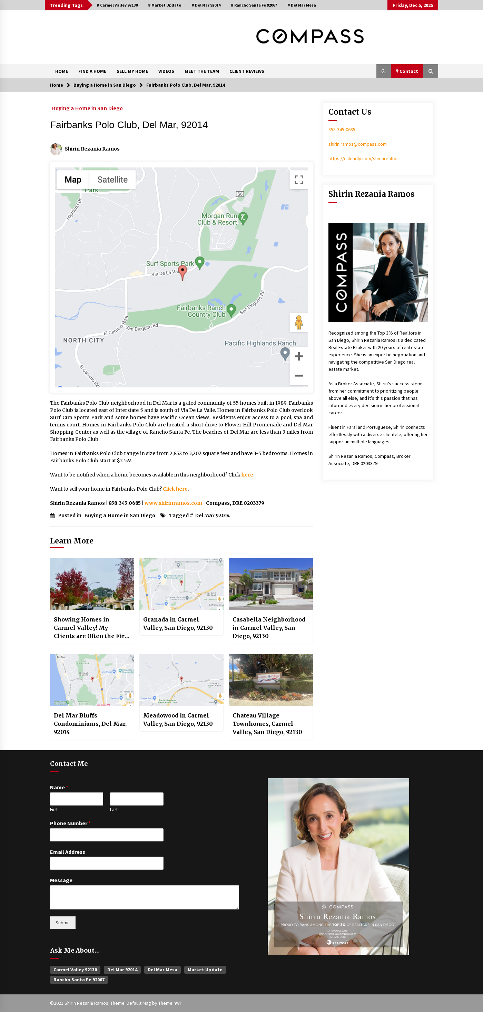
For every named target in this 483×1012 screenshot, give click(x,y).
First (54, 809)
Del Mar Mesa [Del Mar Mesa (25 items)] (162, 969)
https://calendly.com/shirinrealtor (363, 158)
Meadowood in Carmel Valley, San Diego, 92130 (178, 719)
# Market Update (164, 5)
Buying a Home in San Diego (87, 108)
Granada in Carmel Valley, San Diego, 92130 (178, 623)
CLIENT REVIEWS (246, 71)
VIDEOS (166, 71)
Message (61, 880)
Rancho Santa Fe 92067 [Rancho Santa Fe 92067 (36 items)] (79, 979)
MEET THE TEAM (202, 71)
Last (114, 809)
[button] (383, 71)
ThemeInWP (170, 1003)
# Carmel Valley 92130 (117, 5)
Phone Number (70, 823)
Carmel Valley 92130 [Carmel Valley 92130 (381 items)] (75, 969)
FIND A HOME (92, 71)
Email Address (67, 851)
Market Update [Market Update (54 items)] (205, 969)
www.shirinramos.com (173, 503)
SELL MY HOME (132, 71)
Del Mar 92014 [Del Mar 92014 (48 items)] (122, 969)
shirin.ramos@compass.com (357, 144)
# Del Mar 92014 (205, 5)
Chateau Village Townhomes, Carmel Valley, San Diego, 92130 (267, 723)
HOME (61, 71)
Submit (63, 922)
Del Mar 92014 (212, 515)
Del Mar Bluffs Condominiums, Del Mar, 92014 (90, 723)
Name (59, 787)
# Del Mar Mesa (301, 5)
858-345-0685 (341, 129)
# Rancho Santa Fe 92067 (254, 5)
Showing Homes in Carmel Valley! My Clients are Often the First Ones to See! (92, 628)
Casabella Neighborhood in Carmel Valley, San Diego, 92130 (269, 627)
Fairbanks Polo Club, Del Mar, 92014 (129, 124)
